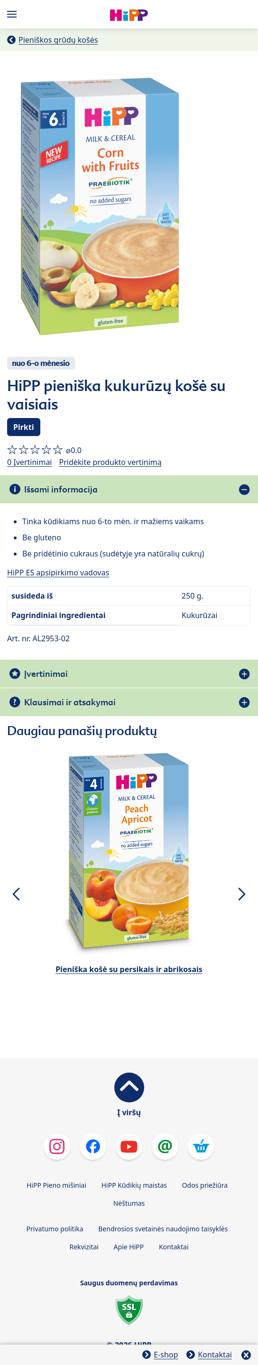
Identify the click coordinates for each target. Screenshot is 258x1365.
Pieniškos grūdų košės (58, 40)
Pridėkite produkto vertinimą (110, 462)
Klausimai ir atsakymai (70, 702)
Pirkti (23, 427)
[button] (16, 894)
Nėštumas (129, 1203)
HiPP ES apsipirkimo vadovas (58, 572)
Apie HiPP (129, 1246)
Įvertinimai (46, 673)
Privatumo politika (55, 1228)
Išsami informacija (61, 489)
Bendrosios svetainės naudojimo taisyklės (163, 1228)
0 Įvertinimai (29, 462)
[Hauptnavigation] (14, 14)
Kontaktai (174, 1246)
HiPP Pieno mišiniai (56, 1185)
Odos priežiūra (205, 1185)
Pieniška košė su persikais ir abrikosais (129, 969)
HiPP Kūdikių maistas (134, 1185)
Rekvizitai (84, 1246)
